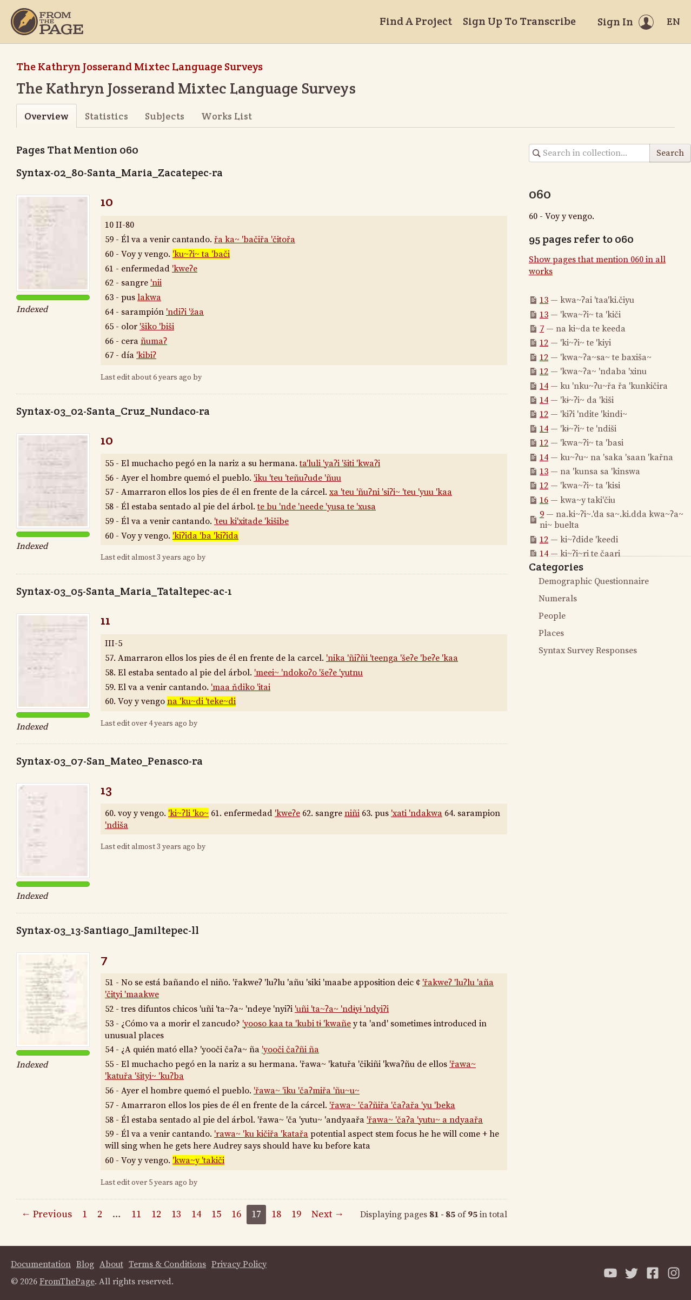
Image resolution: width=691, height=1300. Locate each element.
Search (670, 153)
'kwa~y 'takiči (198, 1160)
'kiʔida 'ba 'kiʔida (205, 535)
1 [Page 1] (84, 1214)
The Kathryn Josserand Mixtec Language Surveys (139, 66)
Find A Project (416, 21)
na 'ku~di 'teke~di (201, 701)
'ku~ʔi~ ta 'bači (201, 254)
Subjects (164, 116)
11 (105, 620)
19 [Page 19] (296, 1214)
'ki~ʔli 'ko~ (188, 813)
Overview (46, 116)
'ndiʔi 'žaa (185, 312)
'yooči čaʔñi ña (290, 1049)
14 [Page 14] (196, 1214)
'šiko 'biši (156, 326)
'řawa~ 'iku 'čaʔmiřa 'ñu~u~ (307, 1090)
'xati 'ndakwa (416, 813)
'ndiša (116, 825)
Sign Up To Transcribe (519, 21)
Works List (226, 116)
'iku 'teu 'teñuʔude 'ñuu (297, 478)
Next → (327, 1214)
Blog (85, 1264)
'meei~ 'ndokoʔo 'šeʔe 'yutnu (308, 672)
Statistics (106, 116)
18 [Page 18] (276, 1214)
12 (544, 342)
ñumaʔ (154, 341)
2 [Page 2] (99, 1214)
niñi (352, 813)
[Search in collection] (589, 153)
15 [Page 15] (216, 1214)
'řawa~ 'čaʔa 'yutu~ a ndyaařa (425, 1120)
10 (107, 201)
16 (544, 500)
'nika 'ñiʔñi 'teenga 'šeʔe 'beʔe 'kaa (392, 658)
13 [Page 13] (176, 1214)
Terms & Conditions (167, 1264)
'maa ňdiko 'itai (240, 687)
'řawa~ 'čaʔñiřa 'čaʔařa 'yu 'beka (392, 1105)
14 (544, 386)
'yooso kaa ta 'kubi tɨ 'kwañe (296, 1023)
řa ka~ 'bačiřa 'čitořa (254, 239)
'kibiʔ (146, 355)
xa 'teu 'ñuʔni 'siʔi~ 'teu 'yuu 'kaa (390, 492)
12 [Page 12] (156, 1214)
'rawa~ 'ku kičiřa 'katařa (261, 1134)
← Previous (46, 1214)
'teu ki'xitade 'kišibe (251, 521)
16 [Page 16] (236, 1214)
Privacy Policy (239, 1264)
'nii (156, 282)
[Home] (47, 21)
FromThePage (67, 1281)
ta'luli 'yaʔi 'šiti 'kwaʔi (340, 463)
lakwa (149, 297)
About (111, 1264)
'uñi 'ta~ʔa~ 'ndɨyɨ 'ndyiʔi (342, 1009)
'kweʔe (184, 268)
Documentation (41, 1264)
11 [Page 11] (136, 1214)
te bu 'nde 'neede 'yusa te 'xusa (316, 506)
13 (106, 789)
